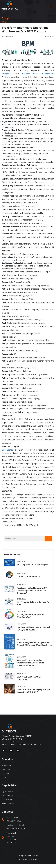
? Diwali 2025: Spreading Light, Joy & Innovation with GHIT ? (33, 690)
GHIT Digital (7, 450)
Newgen (5, 74)
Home (4, 22)
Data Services (7, 799)
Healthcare (6, 769)
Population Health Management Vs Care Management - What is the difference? (32, 590)
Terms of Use (32, 860)
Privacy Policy (22, 860)
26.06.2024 (49, 36)
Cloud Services (7, 796)
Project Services (8, 803)
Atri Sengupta (7, 36)
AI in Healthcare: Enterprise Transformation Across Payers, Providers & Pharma (31, 663)
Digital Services (7, 792)
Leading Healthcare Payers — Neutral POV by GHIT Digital (33, 628)
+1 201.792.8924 (13, 818)
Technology (6, 777)
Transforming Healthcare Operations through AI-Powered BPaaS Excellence (34, 643)
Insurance (5, 773)
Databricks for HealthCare (28, 576)
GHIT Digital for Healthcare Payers (32, 564)
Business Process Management (38, 74)
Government (6, 765)
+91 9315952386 (13, 821)
